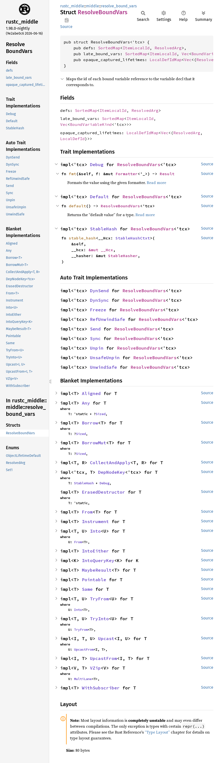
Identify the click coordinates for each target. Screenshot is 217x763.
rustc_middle (72, 6)
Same (87, 589)
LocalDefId (72, 138)
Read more (156, 182)
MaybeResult (97, 570)
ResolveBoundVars (138, 164)
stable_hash (82, 238)
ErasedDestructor (103, 492)
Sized (100, 414)
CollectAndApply (110, 462)
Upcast (106, 638)
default (77, 205)
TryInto (99, 618)
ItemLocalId (136, 47)
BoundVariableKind (91, 124)
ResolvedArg (168, 47)
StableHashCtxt (133, 238)
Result (167, 173)
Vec (185, 53)
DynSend (99, 290)
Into (95, 531)
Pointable (94, 579)
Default (99, 196)
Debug (96, 164)
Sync (95, 338)
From (87, 512)
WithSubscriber (101, 688)
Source (66, 26)
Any (86, 403)
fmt (72, 173)
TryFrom (99, 599)
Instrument (95, 521)
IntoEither (95, 551)
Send (95, 329)
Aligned (91, 393)
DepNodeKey (111, 472)
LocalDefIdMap (166, 59)
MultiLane (83, 679)
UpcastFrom (84, 649)
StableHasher (123, 255)
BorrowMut (94, 443)
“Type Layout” (157, 732)
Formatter (127, 173)
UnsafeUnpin (105, 357)
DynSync (99, 300)
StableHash (103, 229)
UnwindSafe (103, 367)
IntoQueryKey (98, 560)
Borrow (90, 423)
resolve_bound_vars (119, 6)
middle (92, 6)
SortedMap (109, 47)
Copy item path (67, 20)
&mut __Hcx (100, 249)
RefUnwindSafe (107, 319)
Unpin (96, 348)
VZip (95, 668)
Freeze (98, 310)
